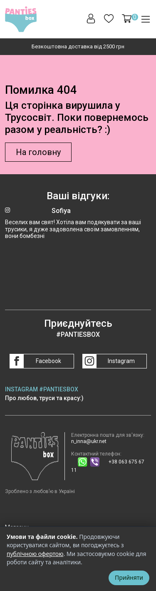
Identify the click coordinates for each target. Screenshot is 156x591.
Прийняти (129, 577)
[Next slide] (149, 46)
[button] (126, 18)
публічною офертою (35, 554)
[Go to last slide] (7, 46)
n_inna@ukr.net (88, 441)
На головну (38, 152)
